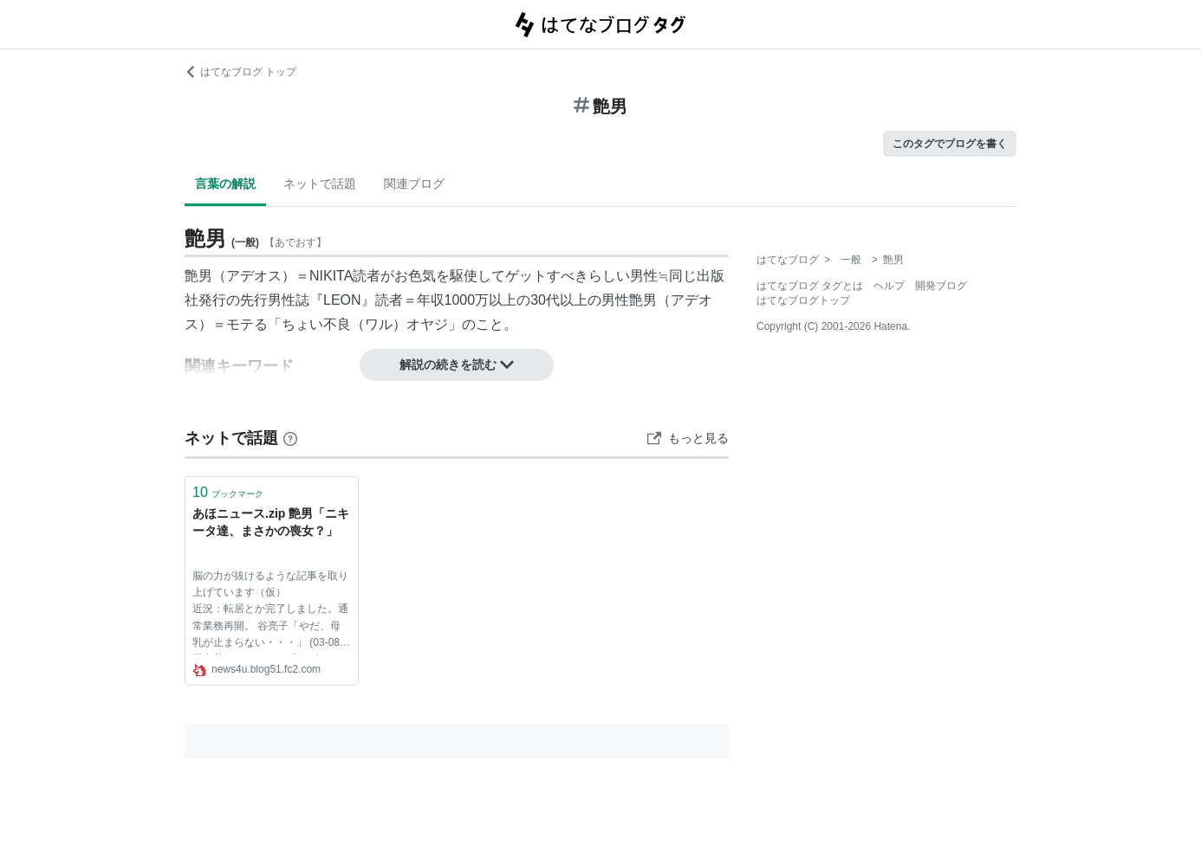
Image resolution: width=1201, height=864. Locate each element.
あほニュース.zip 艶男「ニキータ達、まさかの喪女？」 (270, 522)
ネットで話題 (319, 183)
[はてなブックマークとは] (290, 438)
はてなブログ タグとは (809, 286)
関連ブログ (414, 183)
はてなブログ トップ (240, 72)
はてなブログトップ (803, 300)
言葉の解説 (225, 183)
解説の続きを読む (456, 364)
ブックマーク (227, 492)
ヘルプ (889, 286)
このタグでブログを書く (950, 144)
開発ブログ (941, 286)
